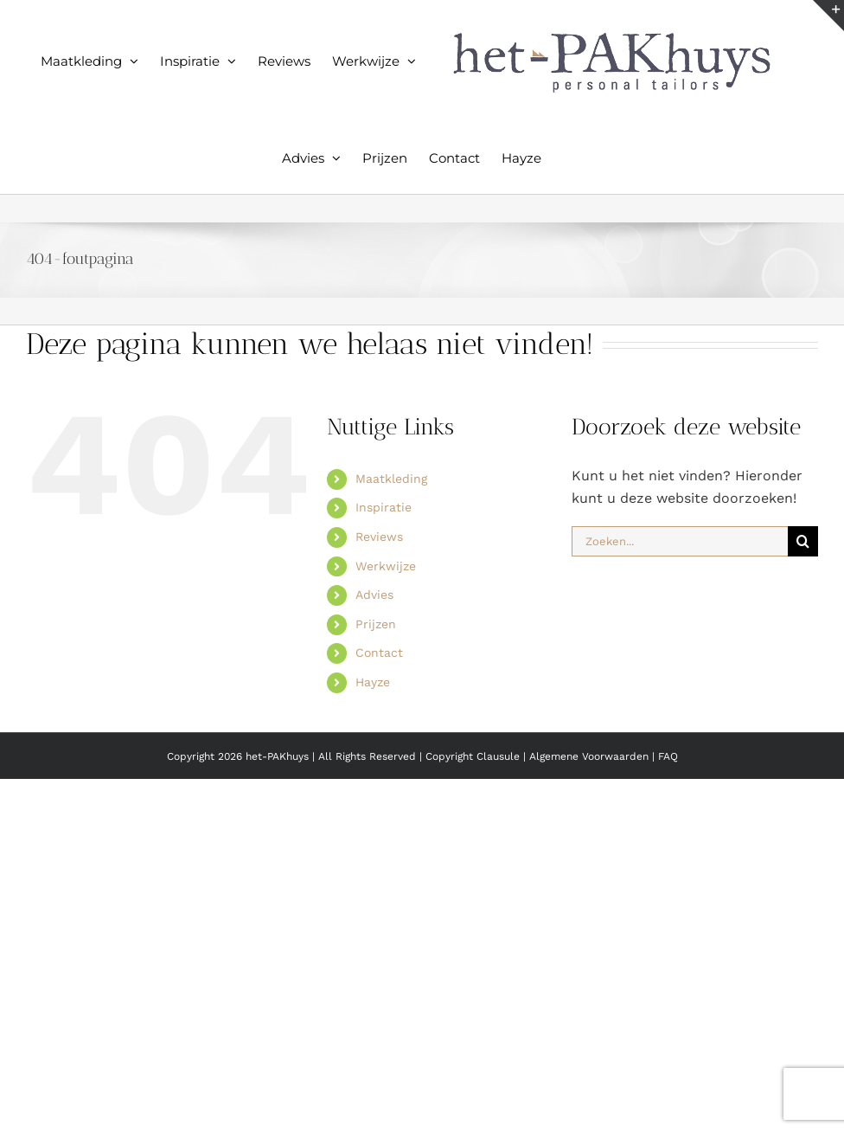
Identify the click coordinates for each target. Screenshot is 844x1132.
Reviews (379, 536)
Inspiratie (383, 507)
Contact (379, 652)
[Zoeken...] (680, 541)
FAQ (668, 756)
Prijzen (375, 624)
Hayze (372, 682)
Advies (374, 594)
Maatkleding (391, 479)
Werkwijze (385, 566)
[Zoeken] (803, 541)
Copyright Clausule (472, 756)
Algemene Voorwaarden (590, 756)
